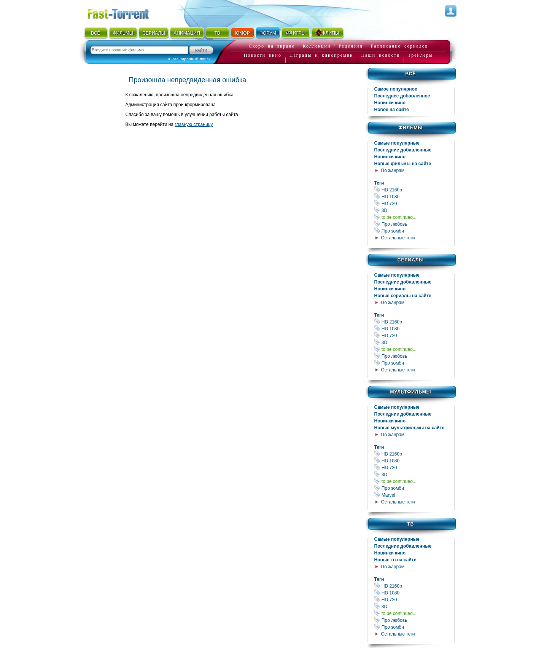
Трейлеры (420, 55)
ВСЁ (95, 33)
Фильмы (411, 128)
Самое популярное (395, 89)
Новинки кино (390, 102)
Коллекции (317, 46)
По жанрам (393, 170)
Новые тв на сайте (395, 559)
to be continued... (414, 217)
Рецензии (351, 46)
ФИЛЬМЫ (123, 33)
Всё (411, 73)
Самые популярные (397, 143)
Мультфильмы (410, 392)
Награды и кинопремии (321, 55)
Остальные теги (398, 238)
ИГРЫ (295, 32)
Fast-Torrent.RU (125, 12)
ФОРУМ (267, 33)
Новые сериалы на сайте (402, 295)
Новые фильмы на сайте (402, 163)
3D (414, 210)
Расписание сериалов (399, 46)
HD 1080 (414, 196)
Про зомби (414, 231)
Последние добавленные (403, 150)
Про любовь (414, 224)
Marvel (414, 495)
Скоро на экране (272, 46)
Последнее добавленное (402, 96)
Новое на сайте (391, 109)
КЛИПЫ (327, 32)
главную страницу (194, 124)
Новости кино (263, 55)
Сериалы (411, 260)
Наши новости (380, 55)
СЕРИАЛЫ (153, 33)
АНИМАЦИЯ (186, 33)
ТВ (217, 33)
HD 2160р (414, 190)
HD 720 (414, 203)
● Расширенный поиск (189, 59)
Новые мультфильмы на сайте (409, 427)
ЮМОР (242, 33)
